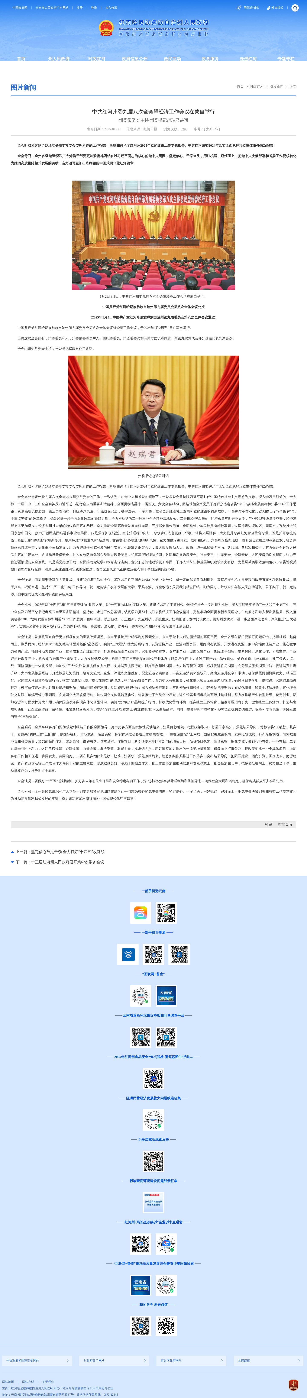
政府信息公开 (134, 58)
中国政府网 (19, 7)
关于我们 (48, 1382)
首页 (21, 58)
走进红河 (248, 58)
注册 (80, 7)
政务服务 (210, 58)
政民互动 (172, 58)
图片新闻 (276, 86)
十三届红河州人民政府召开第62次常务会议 (67, 862)
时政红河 (96, 58)
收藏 (268, 824)
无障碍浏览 (247, 8)
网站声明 (28, 1382)
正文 (293, 86)
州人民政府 (59, 58)
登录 (94, 7)
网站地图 (8, 1382)
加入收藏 (111, 7)
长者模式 (275, 8)
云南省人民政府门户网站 (52, 7)
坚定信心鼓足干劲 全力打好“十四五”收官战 (67, 852)
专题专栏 (285, 58)
